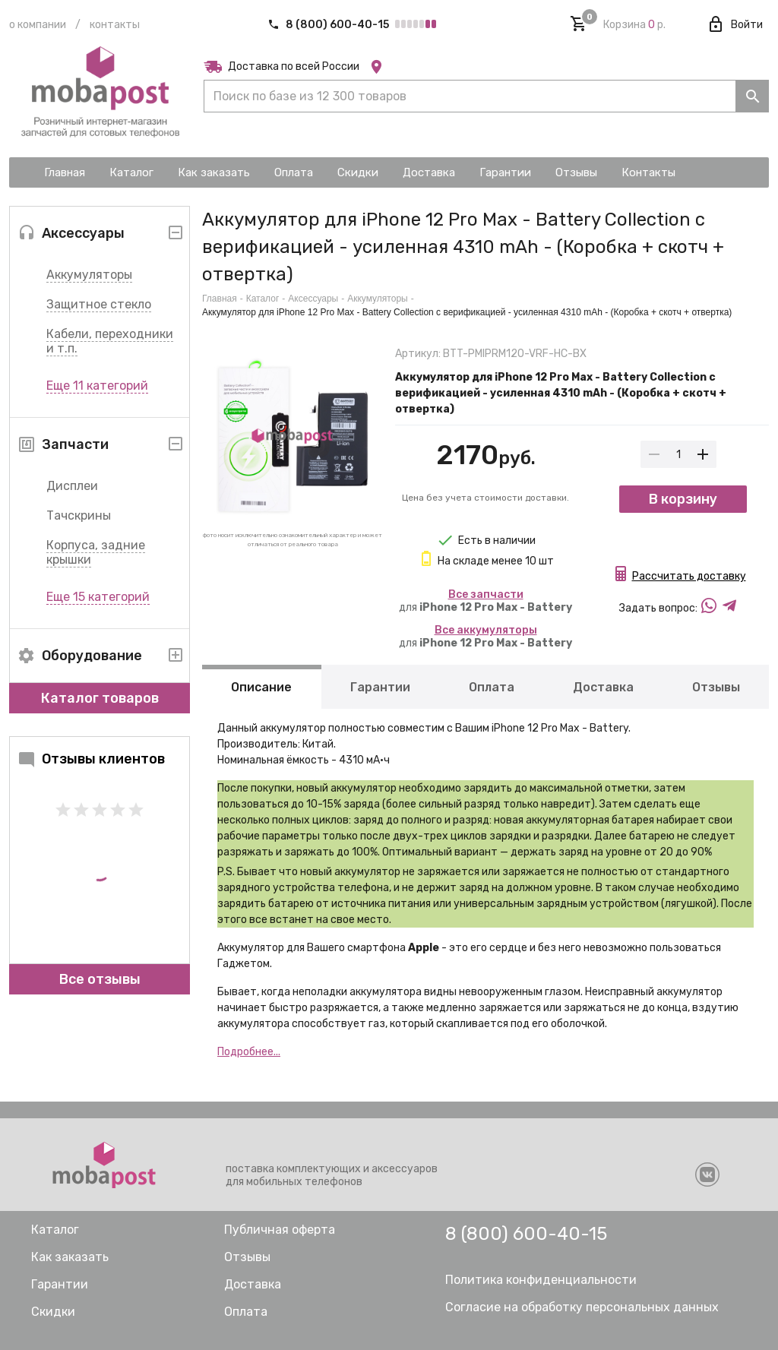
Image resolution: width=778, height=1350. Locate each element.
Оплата (491, 687)
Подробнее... (248, 1051)
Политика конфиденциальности (541, 1280)
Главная (219, 298)
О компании (37, 24)
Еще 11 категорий (97, 385)
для (485, 601)
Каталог (263, 298)
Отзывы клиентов (91, 759)
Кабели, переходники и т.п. (109, 341)
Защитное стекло (98, 304)
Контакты (115, 24)
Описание (261, 687)
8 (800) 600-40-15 (329, 24)
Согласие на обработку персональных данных (582, 1307)
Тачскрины (78, 515)
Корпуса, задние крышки (95, 552)
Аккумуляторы (89, 274)
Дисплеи (72, 486)
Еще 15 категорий (98, 597)
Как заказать (70, 1257)
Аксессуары (313, 298)
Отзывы (716, 687)
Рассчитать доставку (689, 576)
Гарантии (380, 687)
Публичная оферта (279, 1229)
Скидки (53, 1311)
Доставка (603, 687)
